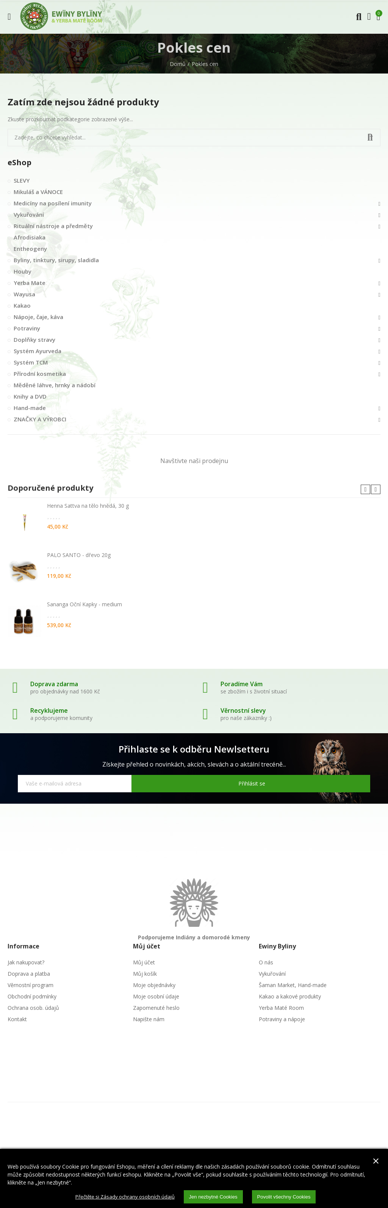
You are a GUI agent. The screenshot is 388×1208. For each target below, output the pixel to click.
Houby (22, 271)
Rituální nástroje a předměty (53, 226)
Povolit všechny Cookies (289, 1196)
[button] (365, 489)
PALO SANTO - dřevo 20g (79, 555)
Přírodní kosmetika (40, 373)
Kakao (22, 305)
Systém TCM (31, 362)
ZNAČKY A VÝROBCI (40, 419)
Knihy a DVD (30, 396)
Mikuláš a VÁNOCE (38, 192)
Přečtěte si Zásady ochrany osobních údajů (121, 1196)
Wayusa (24, 294)
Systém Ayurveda (37, 351)
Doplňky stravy (34, 339)
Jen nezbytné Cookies (215, 1196)
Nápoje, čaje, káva (38, 317)
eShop (19, 162)
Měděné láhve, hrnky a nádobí (54, 385)
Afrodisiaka (29, 237)
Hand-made (30, 408)
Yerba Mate (29, 282)
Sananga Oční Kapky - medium (84, 604)
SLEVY (22, 180)
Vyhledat (368, 137)
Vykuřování (29, 214)
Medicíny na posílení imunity (53, 203)
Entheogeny (30, 248)
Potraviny (27, 328)
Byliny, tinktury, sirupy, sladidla (56, 260)
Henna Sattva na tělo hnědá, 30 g (88, 505)
